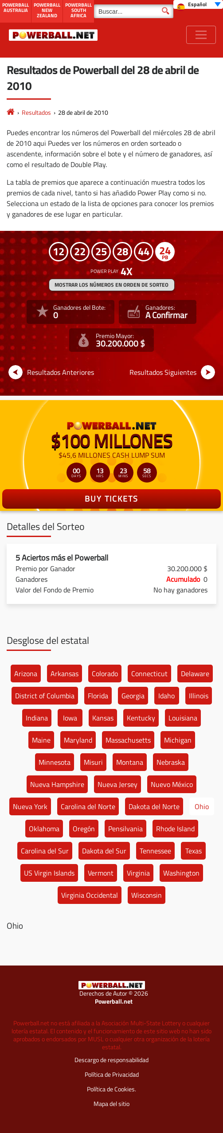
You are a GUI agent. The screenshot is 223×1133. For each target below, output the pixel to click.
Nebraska (170, 762)
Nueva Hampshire (57, 784)
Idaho (166, 695)
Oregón (84, 828)
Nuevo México (172, 784)
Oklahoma (44, 828)
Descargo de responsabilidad (111, 1059)
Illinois (198, 695)
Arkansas (64, 673)
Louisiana (182, 718)
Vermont (100, 873)
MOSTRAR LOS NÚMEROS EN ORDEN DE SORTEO (111, 284)
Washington (181, 873)
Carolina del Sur (45, 850)
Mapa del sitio (111, 1103)
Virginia (138, 873)
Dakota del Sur (104, 850)
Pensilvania (125, 828)
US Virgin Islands (49, 873)
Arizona (25, 673)
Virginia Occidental (89, 895)
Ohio (202, 806)
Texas (193, 850)
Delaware (195, 673)
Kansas (102, 718)
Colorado (105, 673)
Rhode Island (175, 828)
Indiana (37, 718)
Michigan (178, 740)
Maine (41, 740)
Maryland (78, 740)
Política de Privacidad (112, 1074)
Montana (129, 762)
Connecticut (149, 673)
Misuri (93, 762)
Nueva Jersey (117, 784)
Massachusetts (128, 740)
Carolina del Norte (88, 806)
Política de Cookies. (111, 1089)
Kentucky (141, 718)
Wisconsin (146, 895)
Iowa (70, 718)
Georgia (133, 695)
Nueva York (30, 806)
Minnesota (54, 762)
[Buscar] (133, 11)
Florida (98, 695)
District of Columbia (44, 695)
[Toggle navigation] (201, 35)
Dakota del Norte (154, 806)
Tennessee (155, 850)
